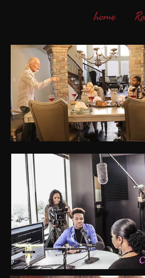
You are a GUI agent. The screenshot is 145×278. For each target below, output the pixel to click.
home (105, 16)
